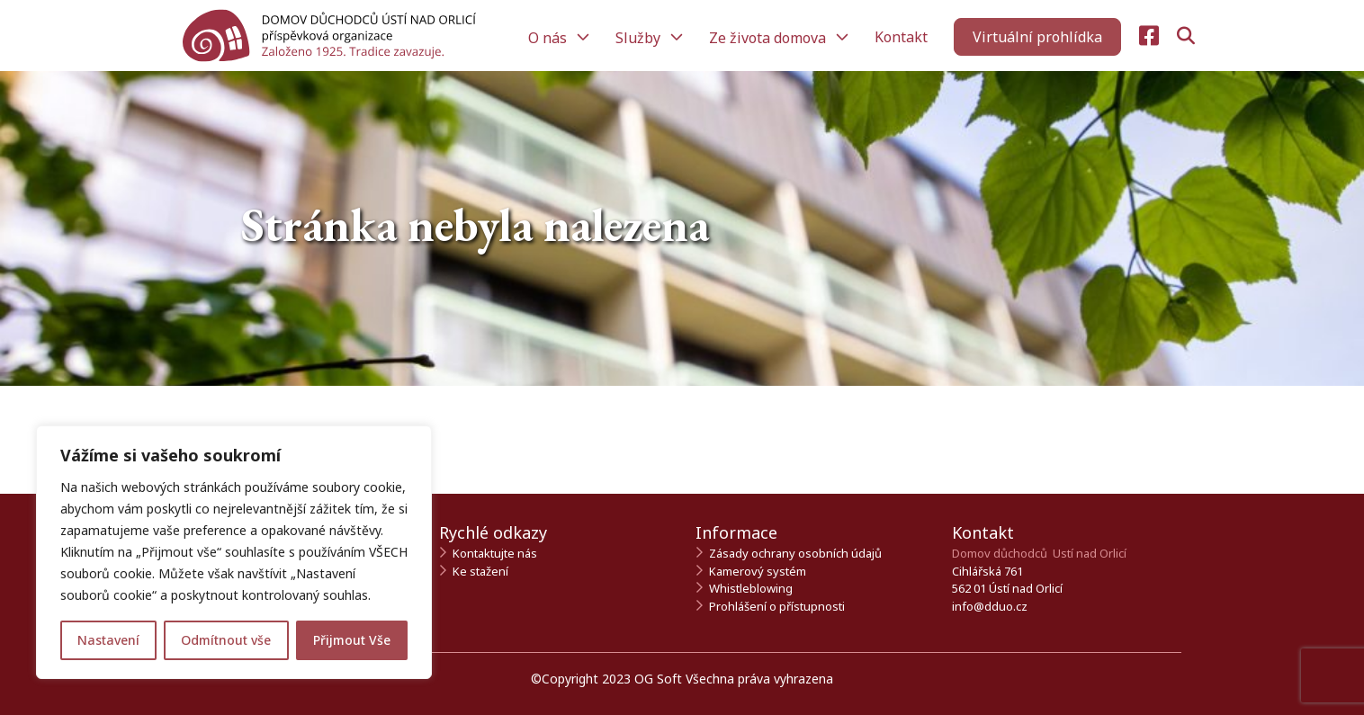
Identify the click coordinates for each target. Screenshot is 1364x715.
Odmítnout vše (226, 639)
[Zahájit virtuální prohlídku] (1037, 37)
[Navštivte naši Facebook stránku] (1149, 36)
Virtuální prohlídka (1037, 37)
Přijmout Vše (351, 639)
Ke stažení (480, 571)
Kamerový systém (757, 571)
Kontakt (901, 37)
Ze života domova (769, 38)
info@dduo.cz (989, 606)
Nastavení (108, 639)
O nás (549, 38)
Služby (639, 38)
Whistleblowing (751, 588)
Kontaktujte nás (495, 553)
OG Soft (658, 678)
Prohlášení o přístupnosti (777, 606)
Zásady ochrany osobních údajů (795, 553)
